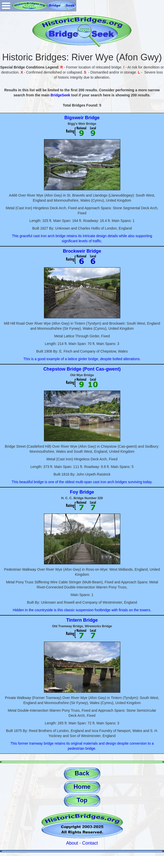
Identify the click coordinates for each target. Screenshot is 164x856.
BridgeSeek (60, 95)
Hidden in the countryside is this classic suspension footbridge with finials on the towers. (82, 610)
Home (82, 786)
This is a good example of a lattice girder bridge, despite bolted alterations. (82, 359)
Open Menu (6, 5)
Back (82, 773)
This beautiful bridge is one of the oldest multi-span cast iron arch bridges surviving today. (82, 482)
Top (82, 800)
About (72, 843)
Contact (90, 843)
